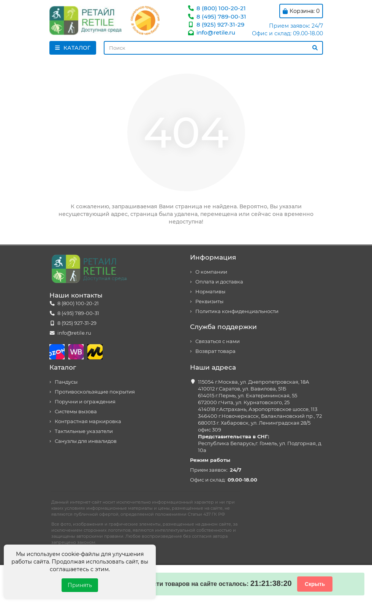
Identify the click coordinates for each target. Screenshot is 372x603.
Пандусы (66, 382)
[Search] (213, 48)
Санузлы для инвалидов (86, 441)
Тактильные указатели (84, 431)
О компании (211, 272)
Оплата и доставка (219, 282)
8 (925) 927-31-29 (215, 24)
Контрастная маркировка (88, 421)
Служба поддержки (223, 327)
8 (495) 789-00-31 (216, 16)
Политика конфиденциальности (237, 311)
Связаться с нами (217, 341)
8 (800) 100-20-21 (216, 8)
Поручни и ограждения (85, 402)
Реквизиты (209, 301)
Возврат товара (215, 351)
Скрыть (315, 584)
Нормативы (210, 291)
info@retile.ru (211, 32)
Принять (80, 585)
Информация (213, 257)
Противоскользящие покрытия (95, 392)
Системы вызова (76, 411)
